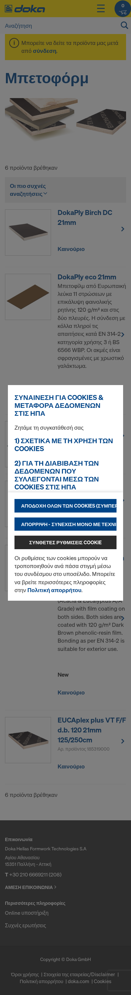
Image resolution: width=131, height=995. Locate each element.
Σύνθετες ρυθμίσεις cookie (65, 542)
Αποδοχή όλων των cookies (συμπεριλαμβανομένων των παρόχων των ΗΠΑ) (69, 505)
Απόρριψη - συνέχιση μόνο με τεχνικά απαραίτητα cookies (69, 524)
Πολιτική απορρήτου (54, 590)
